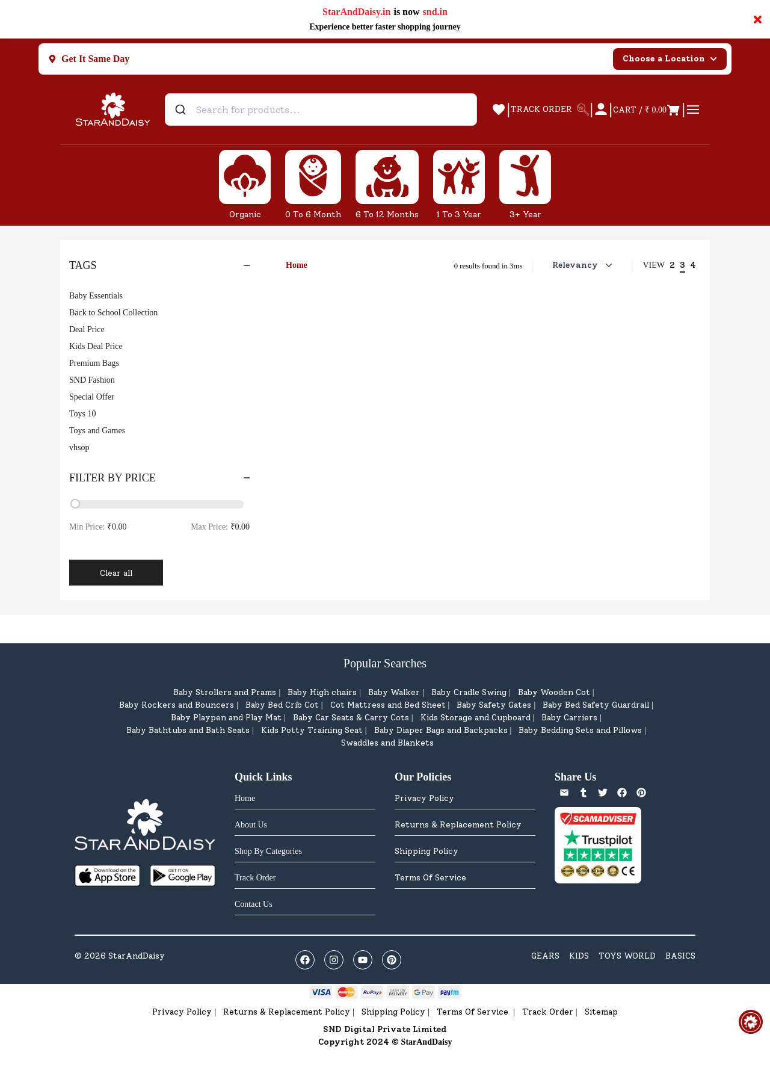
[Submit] (182, 109)
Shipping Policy (426, 851)
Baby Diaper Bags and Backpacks (441, 730)
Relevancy (583, 265)
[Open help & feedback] (751, 1022)
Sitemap (601, 1012)
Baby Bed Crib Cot (282, 705)
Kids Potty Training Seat (312, 730)
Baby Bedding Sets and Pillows (580, 730)
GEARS (545, 956)
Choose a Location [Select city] (670, 59)
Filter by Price (159, 478)
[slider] (75, 504)
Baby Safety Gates (494, 705)
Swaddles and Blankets (387, 743)
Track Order (547, 1012)
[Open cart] (647, 109)
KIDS (579, 956)
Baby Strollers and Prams (224, 692)
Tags (159, 265)
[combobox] (321, 109)
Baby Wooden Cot (554, 692)
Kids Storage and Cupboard (475, 718)
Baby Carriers (569, 718)
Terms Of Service (430, 878)
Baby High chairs (322, 692)
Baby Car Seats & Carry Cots (351, 718)
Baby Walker (394, 692)
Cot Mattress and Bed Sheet (388, 705)
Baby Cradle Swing (469, 692)
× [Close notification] (758, 19)
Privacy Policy (424, 798)
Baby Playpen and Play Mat (226, 718)
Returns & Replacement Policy (458, 825)
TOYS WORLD (627, 956)
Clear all (116, 573)
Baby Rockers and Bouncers (176, 705)
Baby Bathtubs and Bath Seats (188, 730)
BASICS (680, 956)
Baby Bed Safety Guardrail (596, 705)
